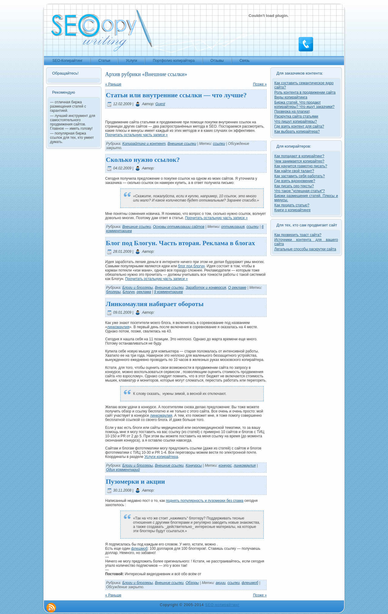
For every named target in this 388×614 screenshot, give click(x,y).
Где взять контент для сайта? (299, 126)
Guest (160, 104)
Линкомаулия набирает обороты (155, 304)
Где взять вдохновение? (294, 181)
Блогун (129, 292)
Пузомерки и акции (135, 481)
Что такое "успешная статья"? (299, 191)
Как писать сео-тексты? (294, 186)
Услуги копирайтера (161, 457)
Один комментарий (123, 470)
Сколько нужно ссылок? (143, 159)
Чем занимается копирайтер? (299, 161)
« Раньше (113, 84)
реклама (144, 292)
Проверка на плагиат (291, 111)
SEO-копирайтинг (222, 605)
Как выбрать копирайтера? (297, 131)
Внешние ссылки (182, 144)
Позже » (260, 84)
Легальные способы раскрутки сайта (305, 249)
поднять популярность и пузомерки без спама (204, 501)
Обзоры (192, 583)
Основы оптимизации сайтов (179, 227)
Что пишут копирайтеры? (295, 121)
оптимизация (233, 227)
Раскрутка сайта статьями (296, 116)
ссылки (219, 144)
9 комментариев (168, 292)
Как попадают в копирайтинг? (299, 156)
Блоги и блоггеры (137, 287)
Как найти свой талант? (294, 171)
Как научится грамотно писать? (300, 166)
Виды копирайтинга (290, 97)
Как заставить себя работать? (299, 176)
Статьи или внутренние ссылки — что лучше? (176, 95)
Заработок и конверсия (206, 287)
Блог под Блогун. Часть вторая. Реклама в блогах (180, 243)
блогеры (113, 292)
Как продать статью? (291, 205)
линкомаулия (118, 327)
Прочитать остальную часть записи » (136, 135)
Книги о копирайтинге (292, 210)
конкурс (225, 465)
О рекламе (237, 287)
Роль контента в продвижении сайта (305, 92)
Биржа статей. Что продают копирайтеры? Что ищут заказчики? (304, 104)
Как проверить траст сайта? (297, 235)
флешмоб (139, 548)
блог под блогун (191, 266)
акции (221, 583)
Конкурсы (194, 465)
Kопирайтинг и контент (144, 144)
